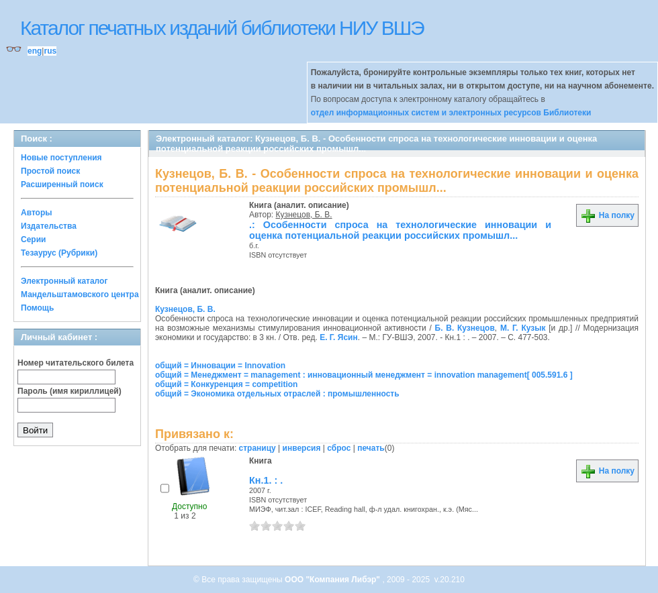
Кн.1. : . (266, 480)
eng (35, 51)
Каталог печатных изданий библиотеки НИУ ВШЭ (222, 28)
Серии (33, 239)
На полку (607, 215)
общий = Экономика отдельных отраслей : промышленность (277, 393)
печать (371, 448)
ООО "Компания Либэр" (333, 579)
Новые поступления (61, 157)
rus (50, 51)
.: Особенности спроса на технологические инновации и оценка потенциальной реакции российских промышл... (400, 230)
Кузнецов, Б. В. (304, 214)
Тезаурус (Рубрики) (59, 253)
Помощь (37, 308)
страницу (257, 448)
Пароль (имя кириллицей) (69, 391)
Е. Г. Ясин (339, 337)
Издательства (49, 226)
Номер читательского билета (75, 363)
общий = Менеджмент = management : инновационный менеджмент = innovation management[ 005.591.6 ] (364, 375)
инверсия (302, 448)
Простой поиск (50, 171)
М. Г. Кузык (523, 328)
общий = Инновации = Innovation (220, 365)
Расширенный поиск (62, 184)
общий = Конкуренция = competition (226, 384)
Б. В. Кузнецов (465, 328)
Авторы (36, 212)
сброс (338, 448)
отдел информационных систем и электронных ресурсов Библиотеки (451, 112)
